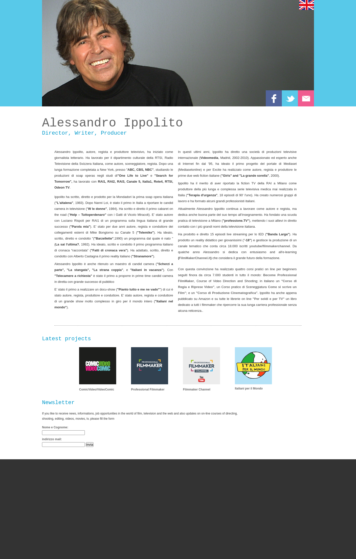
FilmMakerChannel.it (194, 258)
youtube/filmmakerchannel (269, 246)
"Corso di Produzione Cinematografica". (227, 293)
